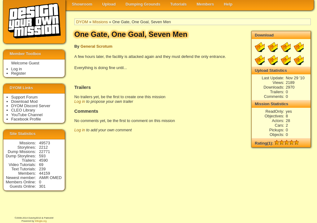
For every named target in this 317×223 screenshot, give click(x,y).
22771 (44, 151)
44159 (44, 173)
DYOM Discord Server (30, 105)
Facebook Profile (26, 119)
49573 (44, 143)
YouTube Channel (27, 114)
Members (205, 4)
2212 (43, 147)
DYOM (82, 22)
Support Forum (24, 97)
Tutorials (178, 4)
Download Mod (24, 101)
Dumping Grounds (143, 4)
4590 (43, 160)
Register (18, 73)
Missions (100, 22)
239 (42, 169)
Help (228, 4)
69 (41, 164)
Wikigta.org (40, 221)
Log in (79, 101)
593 (42, 156)
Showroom (82, 4)
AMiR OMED (50, 177)
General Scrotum (96, 46)
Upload (108, 4)
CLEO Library (23, 110)
